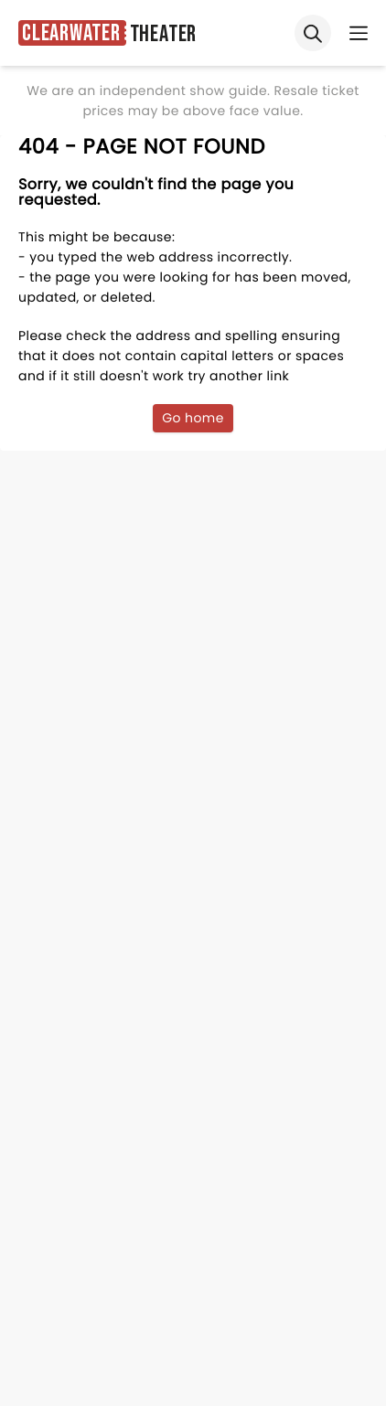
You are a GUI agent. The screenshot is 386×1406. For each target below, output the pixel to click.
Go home (193, 418)
